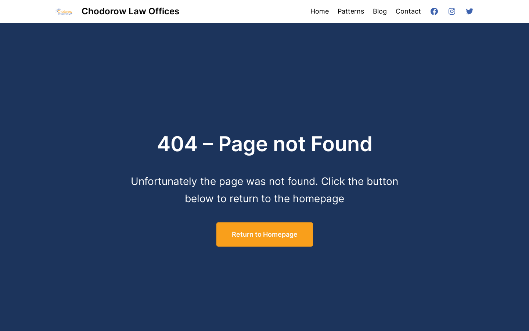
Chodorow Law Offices (130, 11)
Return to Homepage (265, 234)
